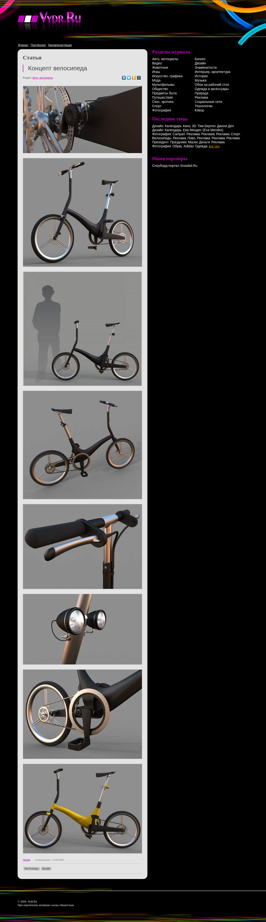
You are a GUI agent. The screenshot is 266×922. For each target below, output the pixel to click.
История (201, 76)
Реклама (201, 97)
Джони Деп (225, 126)
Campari (179, 134)
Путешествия (162, 97)
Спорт (156, 106)
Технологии (203, 106)
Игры (156, 72)
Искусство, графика (167, 76)
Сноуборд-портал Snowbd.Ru (174, 166)
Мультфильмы (163, 84)
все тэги (214, 146)
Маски (193, 142)
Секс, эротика (163, 102)
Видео (157, 63)
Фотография (161, 110)
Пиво (191, 138)
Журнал (23, 45)
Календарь (173, 126)
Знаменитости (206, 67)
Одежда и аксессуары (212, 89)
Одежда (201, 146)
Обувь (177, 146)
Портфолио (38, 45)
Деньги (204, 142)
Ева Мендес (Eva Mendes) (203, 130)
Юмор (199, 110)
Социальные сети (208, 102)
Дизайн (46, 868)
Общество (160, 89)
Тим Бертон (207, 126)
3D (194, 126)
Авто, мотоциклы (42, 77)
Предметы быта (164, 93)
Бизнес (200, 59)
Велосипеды (32, 868)
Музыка (201, 80)
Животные (160, 67)
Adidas (189, 146)
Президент (160, 142)
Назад (26, 859)
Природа (201, 93)
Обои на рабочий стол (212, 84)
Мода (156, 80)
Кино (187, 126)
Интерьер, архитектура (212, 72)
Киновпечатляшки (60, 45)
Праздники (178, 142)
